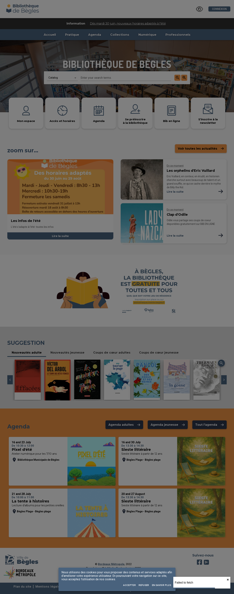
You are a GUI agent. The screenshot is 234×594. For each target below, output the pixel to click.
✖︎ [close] (228, 579)
